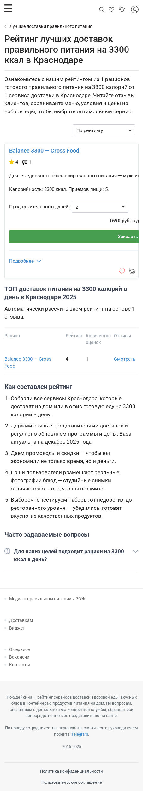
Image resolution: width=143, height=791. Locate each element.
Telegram (79, 734)
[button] (8, 8)
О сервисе (19, 649)
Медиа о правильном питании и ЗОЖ (47, 598)
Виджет (17, 627)
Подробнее (21, 261)
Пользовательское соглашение (71, 782)
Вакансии (19, 657)
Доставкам (21, 620)
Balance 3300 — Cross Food (44, 150)
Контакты (19, 664)
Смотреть (124, 359)
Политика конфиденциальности (71, 771)
